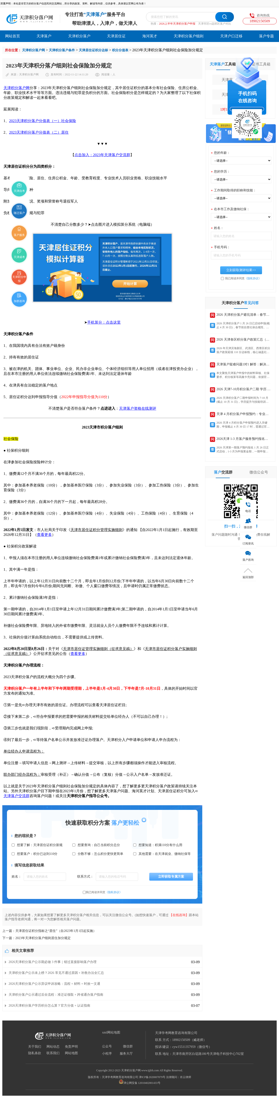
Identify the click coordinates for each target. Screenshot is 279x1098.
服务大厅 (126, 1053)
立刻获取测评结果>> (241, 270)
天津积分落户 (79, 36)
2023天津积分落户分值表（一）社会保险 (42, 121)
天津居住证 (116, 36)
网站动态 (53, 1046)
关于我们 (34, 1046)
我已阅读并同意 (104, 892)
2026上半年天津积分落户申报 (177, 23)
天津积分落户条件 (62, 50)
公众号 (107, 1046)
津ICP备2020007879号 (152, 1077)
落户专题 (266, 36)
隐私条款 (34, 1053)
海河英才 (149, 36)
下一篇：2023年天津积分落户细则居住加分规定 (36, 938)
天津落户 (44, 36)
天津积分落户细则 (188, 36)
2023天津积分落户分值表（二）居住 (39, 132)
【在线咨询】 (179, 915)
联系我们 (53, 1053)
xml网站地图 (111, 1032)
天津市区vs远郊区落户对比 (214, 23)
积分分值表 (120, 50)
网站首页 (12, 36)
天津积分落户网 (33, 50)
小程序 (107, 1053)
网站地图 (71, 1053)
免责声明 (71, 1046)
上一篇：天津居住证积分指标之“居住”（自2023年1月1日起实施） (49, 931)
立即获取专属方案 (171, 876)
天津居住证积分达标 (93, 50)
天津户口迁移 (231, 36)
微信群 (128, 1046)
